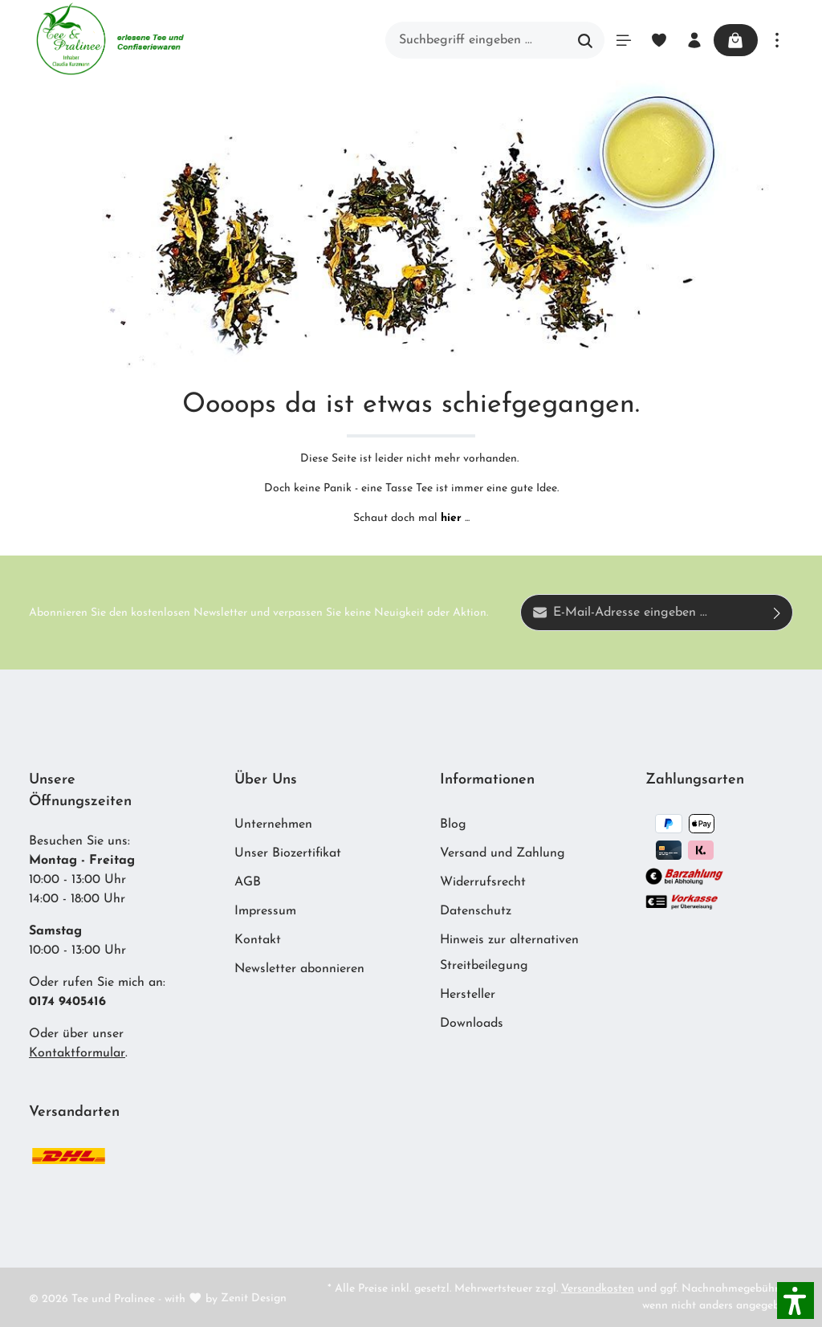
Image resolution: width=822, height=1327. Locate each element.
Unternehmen (273, 824)
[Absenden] (777, 612)
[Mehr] (777, 40)
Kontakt (257, 940)
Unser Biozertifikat (287, 853)
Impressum (265, 911)
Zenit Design (254, 1298)
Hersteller (467, 994)
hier (451, 518)
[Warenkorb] (735, 40)
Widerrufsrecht (483, 882)
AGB (247, 882)
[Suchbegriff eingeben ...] (476, 40)
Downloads (471, 1023)
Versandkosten (597, 1289)
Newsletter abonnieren (299, 969)
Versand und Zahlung (502, 853)
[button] (795, 1300)
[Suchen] (585, 40)
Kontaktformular (77, 1053)
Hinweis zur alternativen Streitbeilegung (509, 953)
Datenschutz (475, 911)
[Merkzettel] (658, 40)
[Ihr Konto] (694, 40)
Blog (453, 824)
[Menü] (623, 40)
